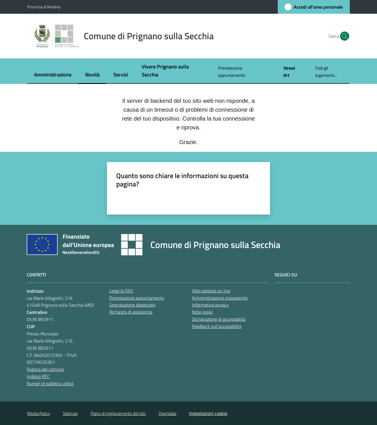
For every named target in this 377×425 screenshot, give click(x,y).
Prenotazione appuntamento (136, 297)
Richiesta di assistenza (130, 311)
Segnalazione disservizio (132, 304)
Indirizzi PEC (38, 376)
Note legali (202, 311)
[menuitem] (52, 75)
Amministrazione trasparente (220, 297)
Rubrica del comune (45, 369)
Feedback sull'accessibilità (216, 326)
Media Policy (38, 413)
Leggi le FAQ (121, 290)
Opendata (167, 413)
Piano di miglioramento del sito (118, 413)
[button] (343, 36)
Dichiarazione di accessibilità (218, 319)
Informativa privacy (210, 304)
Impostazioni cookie (208, 413)
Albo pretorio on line (211, 290)
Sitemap (70, 413)
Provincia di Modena (44, 7)
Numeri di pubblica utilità (50, 383)
